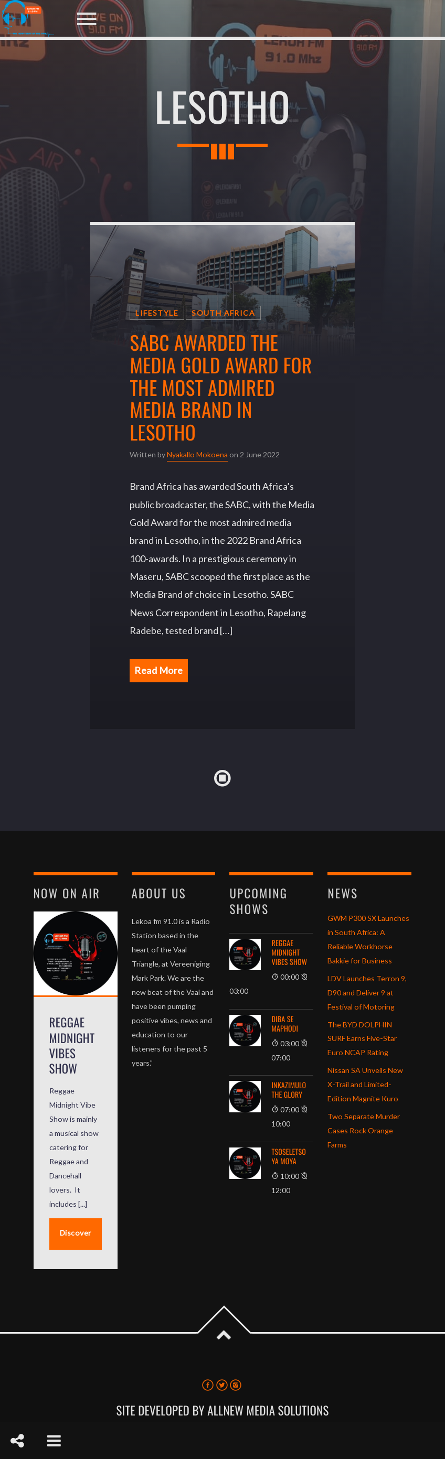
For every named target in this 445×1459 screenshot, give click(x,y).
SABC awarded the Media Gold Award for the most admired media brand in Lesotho (221, 387)
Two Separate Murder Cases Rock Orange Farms (363, 1130)
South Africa (223, 312)
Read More (158, 670)
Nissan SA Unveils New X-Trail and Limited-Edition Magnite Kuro (365, 1084)
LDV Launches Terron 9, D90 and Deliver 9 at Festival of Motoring (367, 992)
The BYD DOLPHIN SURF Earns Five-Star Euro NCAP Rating (362, 1038)
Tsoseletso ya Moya (288, 1156)
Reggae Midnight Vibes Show (289, 953)
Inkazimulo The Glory (288, 1090)
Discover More (75, 1239)
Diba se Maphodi (284, 1024)
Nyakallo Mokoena (197, 454)
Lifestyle (156, 312)
